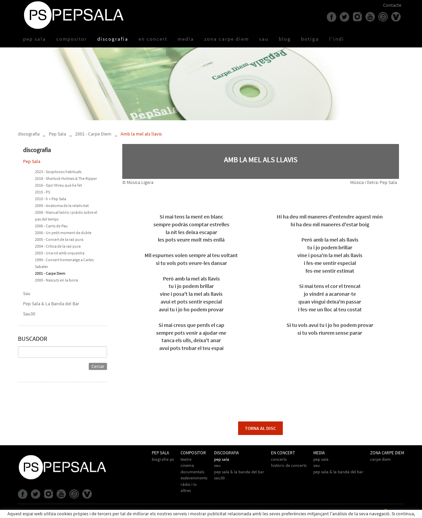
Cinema (187, 465)
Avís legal (65, 512)
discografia (29, 134)
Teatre (186, 459)
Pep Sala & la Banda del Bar (338, 472)
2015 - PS (42, 191)
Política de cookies (36, 512)
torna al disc (260, 428)
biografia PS (163, 459)
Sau (26, 293)
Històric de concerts (289, 465)
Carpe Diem (380, 459)
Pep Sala (57, 134)
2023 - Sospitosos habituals (58, 171)
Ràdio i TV (189, 484)
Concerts (279, 459)
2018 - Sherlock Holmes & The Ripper (66, 178)
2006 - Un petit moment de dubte (63, 232)
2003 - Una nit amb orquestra (59, 252)
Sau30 (29, 314)
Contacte (392, 5)
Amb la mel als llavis (141, 134)
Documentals (192, 472)
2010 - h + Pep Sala (50, 198)
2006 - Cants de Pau (51, 225)
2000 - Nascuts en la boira (56, 280)
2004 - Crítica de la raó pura (58, 246)
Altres (186, 490)
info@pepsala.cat (230, 512)
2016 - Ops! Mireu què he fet (58, 185)
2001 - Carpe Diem (93, 134)
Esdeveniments (194, 478)
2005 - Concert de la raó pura (59, 239)
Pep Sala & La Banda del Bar (51, 304)
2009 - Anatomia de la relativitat (62, 205)
